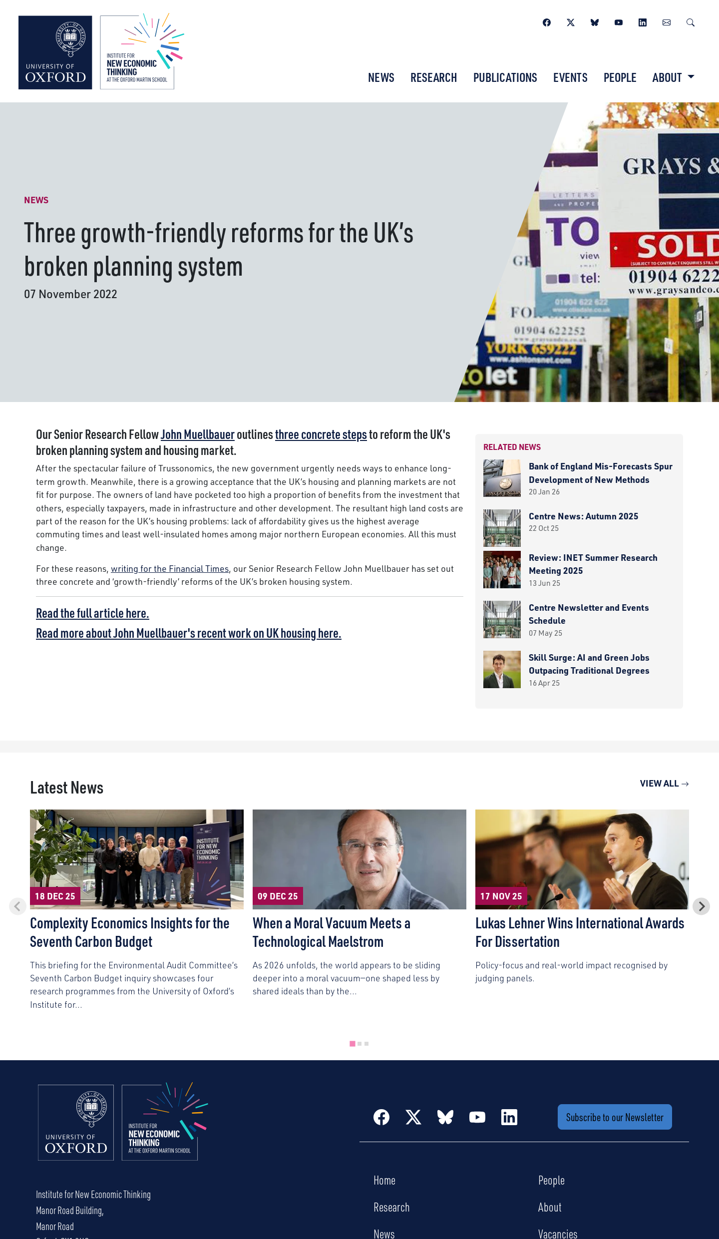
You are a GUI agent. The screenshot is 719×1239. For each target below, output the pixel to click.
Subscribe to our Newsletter (615, 1117)
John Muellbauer (198, 433)
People (620, 77)
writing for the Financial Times (170, 568)
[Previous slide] (17, 906)
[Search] (691, 20)
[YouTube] (619, 20)
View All (664, 783)
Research (433, 77)
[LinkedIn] (643, 20)
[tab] (352, 1043)
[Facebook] (547, 20)
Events (570, 77)
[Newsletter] (667, 20)
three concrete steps (321, 433)
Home (384, 1180)
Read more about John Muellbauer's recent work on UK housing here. (189, 632)
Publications (505, 77)
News (381, 77)
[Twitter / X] (571, 20)
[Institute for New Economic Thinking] (101, 49)
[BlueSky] (595, 20)
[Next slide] (701, 906)
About (550, 1207)
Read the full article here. (92, 612)
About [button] (668, 77)
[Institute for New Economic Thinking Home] (123, 1132)
